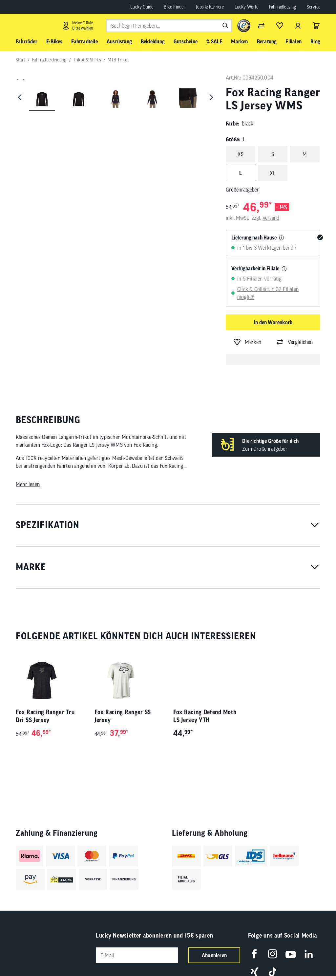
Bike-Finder (174, 7)
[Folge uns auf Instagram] (272, 953)
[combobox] (169, 25)
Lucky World (247, 7)
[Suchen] (225, 25)
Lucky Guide (141, 7)
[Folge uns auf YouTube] (290, 953)
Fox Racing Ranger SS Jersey (122, 716)
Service (313, 7)
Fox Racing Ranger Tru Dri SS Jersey (45, 716)
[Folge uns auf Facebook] (254, 953)
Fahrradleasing (282, 7)
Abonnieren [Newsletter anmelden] (214, 955)
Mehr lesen (28, 484)
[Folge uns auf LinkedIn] (308, 953)
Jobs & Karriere (210, 7)
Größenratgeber (242, 190)
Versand (270, 218)
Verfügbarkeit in (255, 268)
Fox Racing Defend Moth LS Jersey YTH (204, 716)
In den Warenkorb (273, 322)
